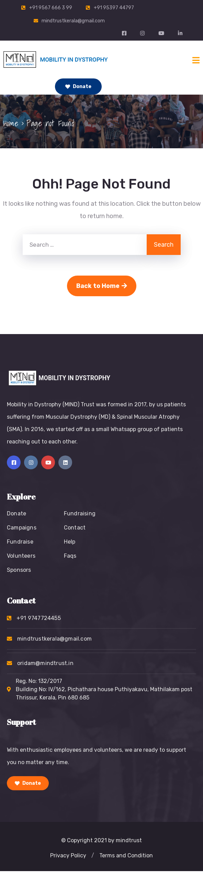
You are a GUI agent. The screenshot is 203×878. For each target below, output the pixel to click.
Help (70, 541)
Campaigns (21, 527)
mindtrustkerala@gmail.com (73, 21)
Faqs (70, 556)
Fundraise (20, 541)
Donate (78, 86)
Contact (75, 527)
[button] (92, 855)
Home (10, 123)
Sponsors (19, 570)
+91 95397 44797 (114, 8)
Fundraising (79, 513)
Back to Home (101, 286)
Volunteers (21, 556)
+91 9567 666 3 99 (50, 8)
